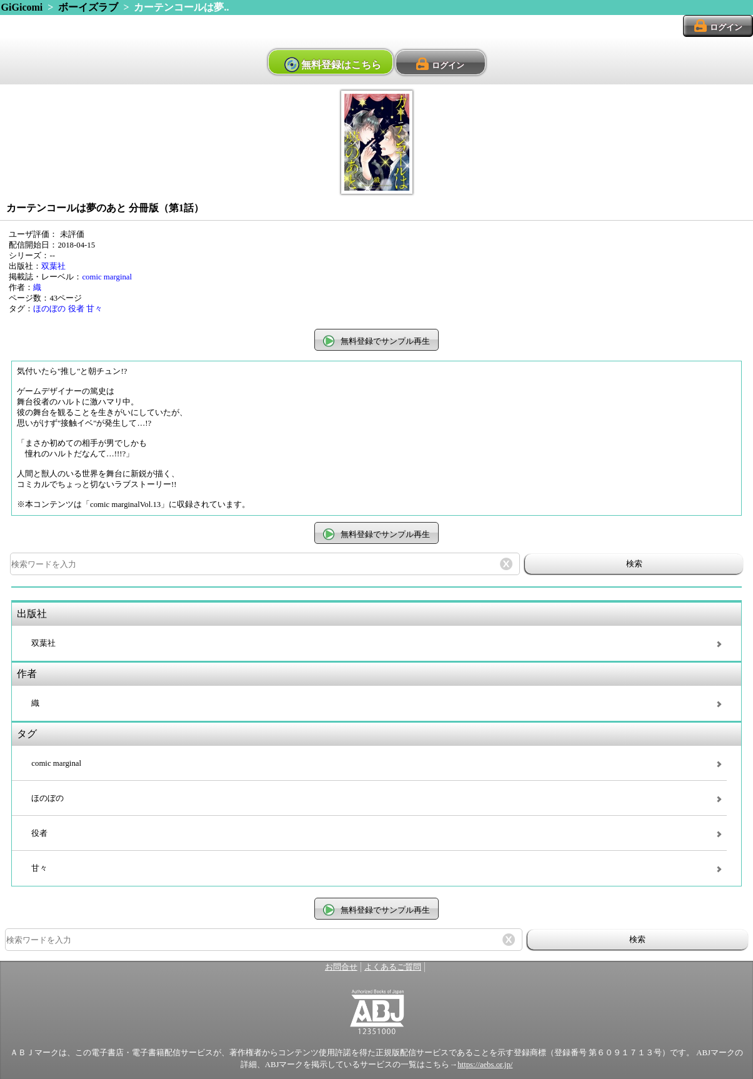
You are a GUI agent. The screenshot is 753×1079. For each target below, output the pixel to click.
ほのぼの (49, 308)
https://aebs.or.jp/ (484, 1064)
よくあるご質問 (392, 967)
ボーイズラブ (88, 7)
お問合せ (341, 967)
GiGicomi (22, 7)
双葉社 (53, 266)
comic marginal (107, 277)
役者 (76, 308)
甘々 (94, 308)
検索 (634, 563)
